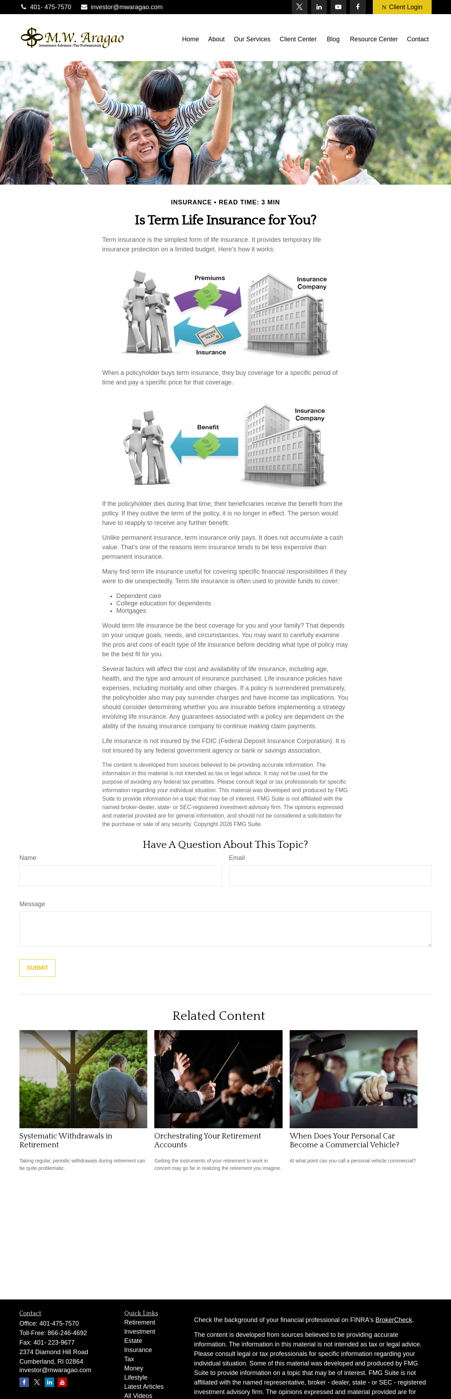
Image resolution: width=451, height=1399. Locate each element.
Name (27, 857)
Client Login (402, 7)
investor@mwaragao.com (121, 7)
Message (32, 904)
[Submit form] (37, 968)
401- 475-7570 (45, 7)
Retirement (139, 1322)
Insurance (138, 1349)
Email (237, 857)
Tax (129, 1359)
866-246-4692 (67, 1333)
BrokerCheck (394, 1319)
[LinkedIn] (319, 7)
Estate (133, 1340)
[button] (190, 39)
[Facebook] (358, 7)
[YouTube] (338, 7)
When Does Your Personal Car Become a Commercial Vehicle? (344, 1140)
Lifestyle (136, 1377)
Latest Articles (144, 1386)
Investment (139, 1331)
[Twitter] (300, 7)
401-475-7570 (59, 1323)
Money (133, 1368)
